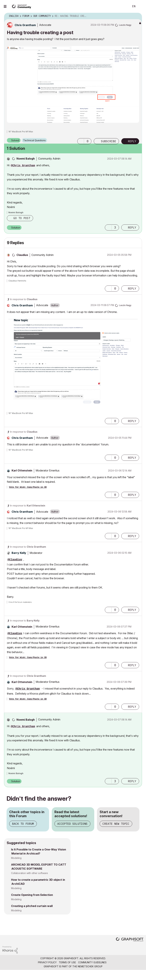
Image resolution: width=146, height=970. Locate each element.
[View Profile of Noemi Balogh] (25, 158)
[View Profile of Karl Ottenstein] (22, 470)
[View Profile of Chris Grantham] (25, 25)
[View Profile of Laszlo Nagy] (125, 25)
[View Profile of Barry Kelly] (19, 553)
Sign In (140, 6)
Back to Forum (23, 823)
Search (124, 6)
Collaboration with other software (29, 873)
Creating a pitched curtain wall (32, 906)
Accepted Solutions (72, 823)
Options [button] (137, 16)
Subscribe (108, 141)
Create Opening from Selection (32, 895)
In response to (23, 299)
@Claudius (15, 559)
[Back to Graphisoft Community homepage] (22, 6)
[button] (73, 84)
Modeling (16, 858)
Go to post (21, 218)
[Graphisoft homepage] (129, 939)
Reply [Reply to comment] (132, 227)
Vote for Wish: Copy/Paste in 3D (28, 487)
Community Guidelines (92, 962)
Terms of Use (67, 962)
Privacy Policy (47, 962)
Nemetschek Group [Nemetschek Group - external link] (90, 966)
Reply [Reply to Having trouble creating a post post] (132, 141)
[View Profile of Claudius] (22, 255)
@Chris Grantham (23, 165)
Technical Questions (34, 140)
